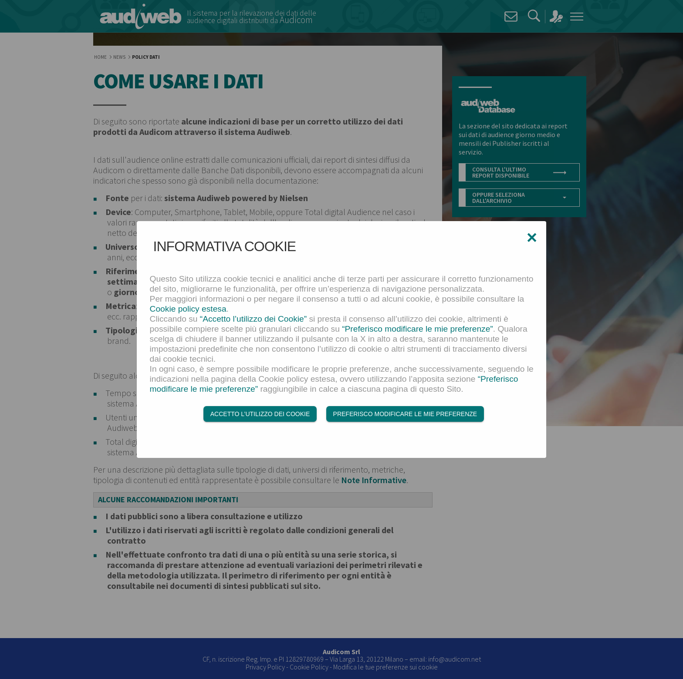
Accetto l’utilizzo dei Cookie (260, 413)
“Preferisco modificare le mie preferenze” (417, 328)
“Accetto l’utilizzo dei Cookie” (253, 318)
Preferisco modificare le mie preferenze (405, 413)
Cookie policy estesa (188, 308)
